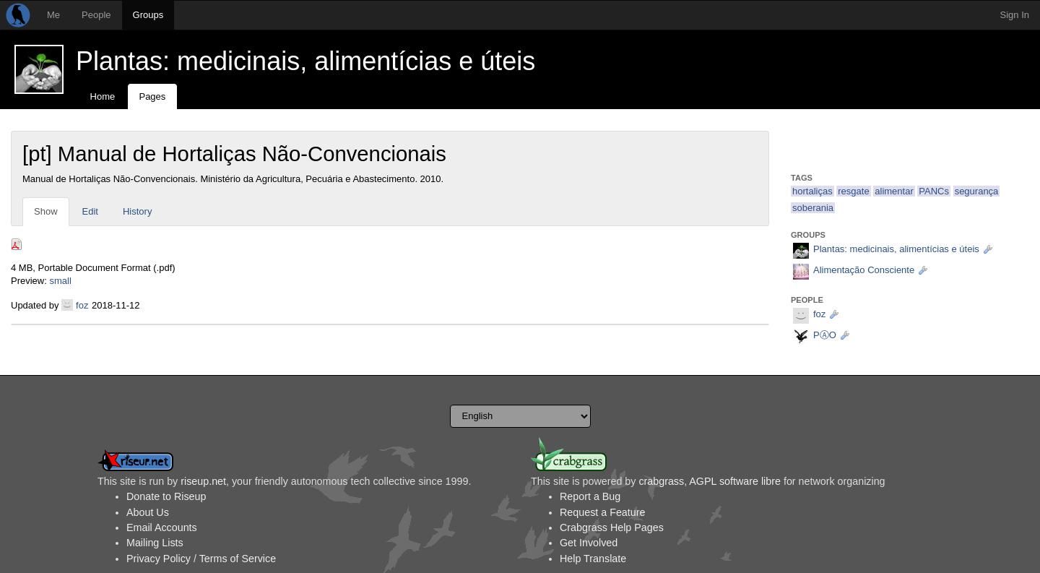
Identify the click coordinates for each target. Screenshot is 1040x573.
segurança (977, 191)
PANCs (934, 191)
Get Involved (589, 542)
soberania (812, 207)
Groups (148, 14)
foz (82, 305)
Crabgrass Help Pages (612, 527)
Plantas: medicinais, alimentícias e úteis (305, 61)
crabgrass (661, 481)
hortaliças (812, 191)
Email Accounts (161, 527)
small (60, 280)
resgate (853, 191)
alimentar (894, 191)
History (137, 211)
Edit (90, 211)
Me (53, 14)
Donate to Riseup (166, 496)
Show (46, 211)
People (96, 14)
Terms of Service (237, 558)
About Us (147, 512)
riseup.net (203, 481)
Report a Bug (590, 496)
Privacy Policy (158, 558)
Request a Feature (602, 512)
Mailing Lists (154, 542)
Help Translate (593, 558)
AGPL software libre (735, 481)
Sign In (1014, 14)
